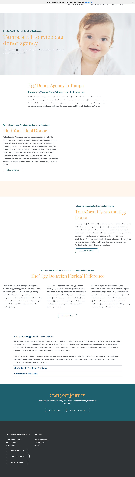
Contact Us (88, 2)
